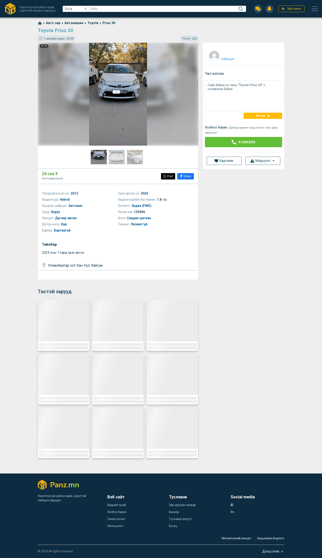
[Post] (168, 176)
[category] (51, 23)
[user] (221, 55)
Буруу (56, 212)
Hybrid (65, 199)
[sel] (75, 9)
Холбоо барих (116, 512)
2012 (75, 193)
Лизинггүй (139, 224)
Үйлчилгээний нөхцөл (236, 538)
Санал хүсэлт (116, 519)
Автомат (76, 206)
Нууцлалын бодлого (270, 538)
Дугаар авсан (66, 218)
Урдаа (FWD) (141, 206)
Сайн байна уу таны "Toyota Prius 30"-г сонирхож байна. (243, 95)
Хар (64, 224)
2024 (145, 193)
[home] (40, 23)
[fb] (232, 504)
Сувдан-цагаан (139, 218)
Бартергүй (62, 230)
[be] (232, 511)
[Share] (185, 176)
